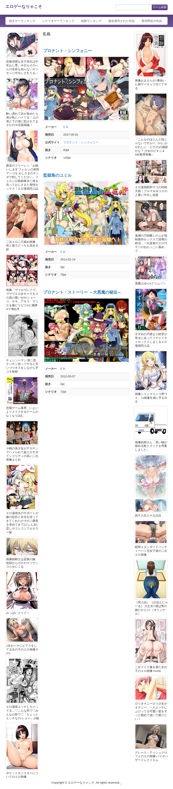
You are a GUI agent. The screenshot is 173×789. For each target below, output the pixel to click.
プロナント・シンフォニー (67, 51)
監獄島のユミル (57, 175)
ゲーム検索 (159, 7)
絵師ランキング (91, 21)
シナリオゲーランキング (58, 21)
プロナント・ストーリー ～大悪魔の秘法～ (82, 292)
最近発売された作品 (121, 21)
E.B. (66, 127)
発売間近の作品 (151, 21)
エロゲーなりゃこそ (23, 6)
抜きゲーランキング (22, 21)
